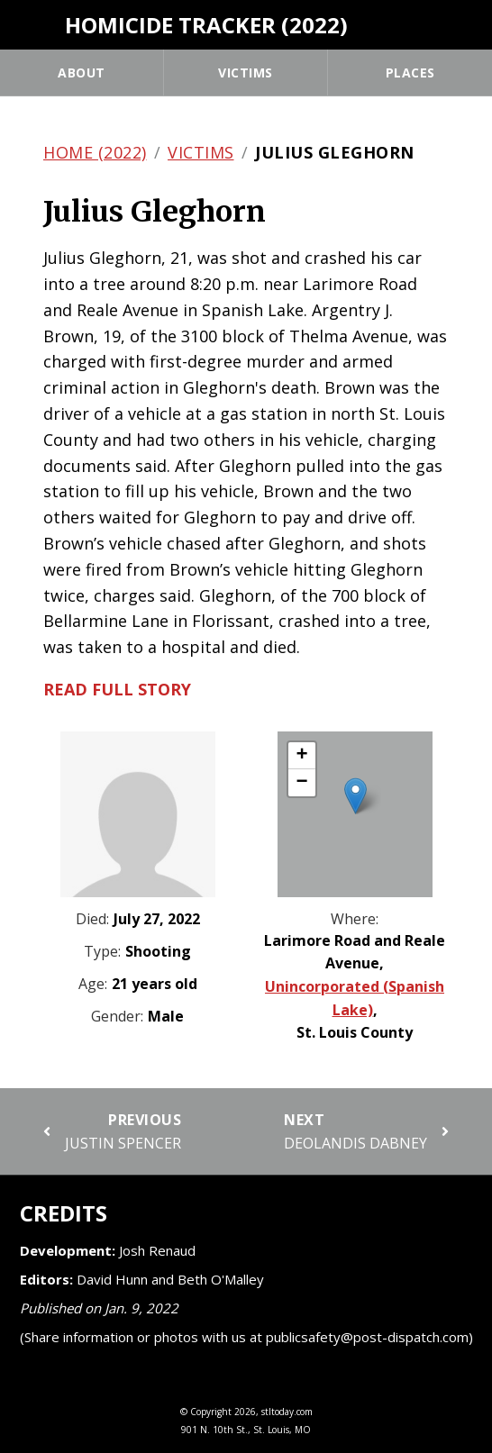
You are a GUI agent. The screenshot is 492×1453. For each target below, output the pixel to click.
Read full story (117, 689)
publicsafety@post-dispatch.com (367, 1337)
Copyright (211, 1411)
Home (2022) (95, 152)
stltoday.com (287, 1411)
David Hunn (112, 1279)
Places (410, 72)
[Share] (428, 22)
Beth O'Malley (221, 1279)
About (81, 72)
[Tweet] (462, 22)
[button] (355, 795)
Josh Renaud (157, 1250)
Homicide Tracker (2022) (206, 25)
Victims (245, 72)
